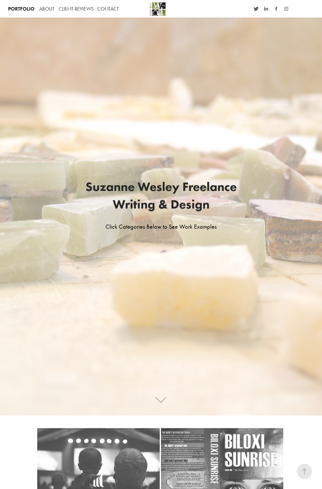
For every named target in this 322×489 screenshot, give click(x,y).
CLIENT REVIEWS (76, 9)
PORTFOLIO (21, 9)
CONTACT (108, 9)
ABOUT (47, 9)
